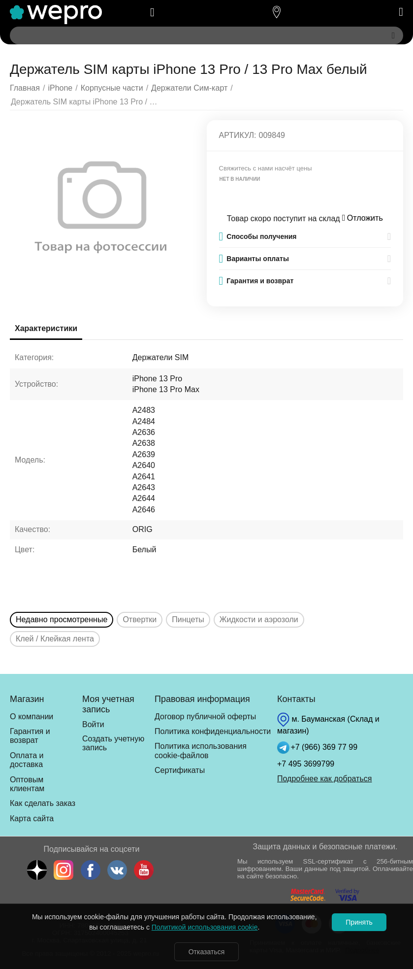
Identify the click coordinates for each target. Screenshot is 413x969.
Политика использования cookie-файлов (201, 750)
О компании (31, 716)
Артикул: (237, 135)
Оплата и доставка (26, 760)
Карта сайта (32, 818)
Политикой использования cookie (205, 927)
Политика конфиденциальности (213, 731)
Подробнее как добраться (324, 778)
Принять (359, 922)
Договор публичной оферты (205, 716)
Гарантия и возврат (30, 735)
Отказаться (207, 952)
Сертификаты (180, 770)
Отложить (362, 218)
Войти (93, 724)
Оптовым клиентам (27, 784)
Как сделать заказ (42, 803)
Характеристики (46, 328)
